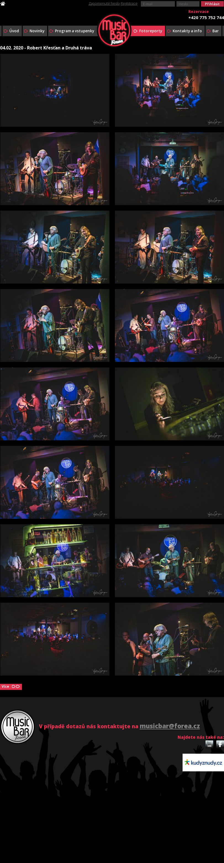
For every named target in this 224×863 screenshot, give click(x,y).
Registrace (129, 3)
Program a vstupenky (74, 30)
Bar (215, 30)
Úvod (14, 30)
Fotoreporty (150, 30)
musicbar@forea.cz (170, 726)
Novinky (37, 30)
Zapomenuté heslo (104, 3)
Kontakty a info (187, 30)
